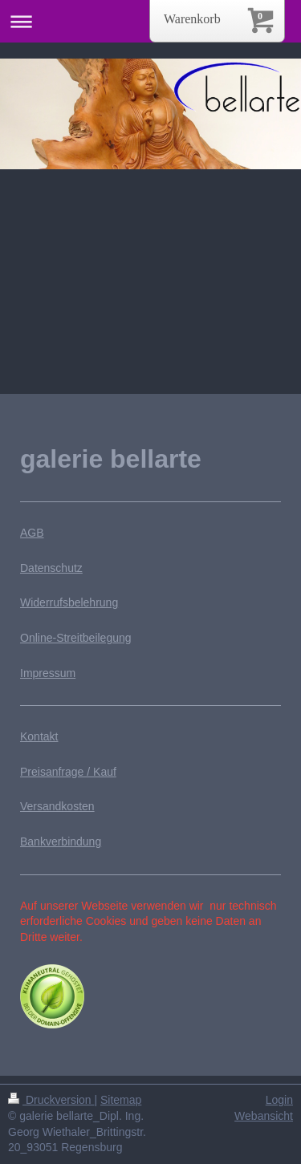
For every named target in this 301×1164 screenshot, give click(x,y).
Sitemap (120, 1099)
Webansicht (263, 1115)
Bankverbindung (60, 841)
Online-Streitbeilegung (76, 637)
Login (279, 1099)
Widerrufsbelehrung (69, 602)
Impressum (47, 673)
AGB (32, 532)
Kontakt (39, 736)
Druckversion (51, 1099)
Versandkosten (57, 806)
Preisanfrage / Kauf (68, 771)
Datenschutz (51, 568)
